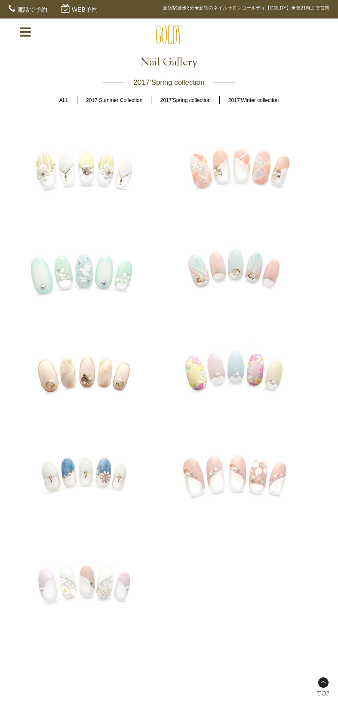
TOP (323, 694)
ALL (63, 100)
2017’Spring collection (185, 100)
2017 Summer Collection (114, 100)
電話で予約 (32, 9)
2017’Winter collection (253, 100)
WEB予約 (85, 9)
